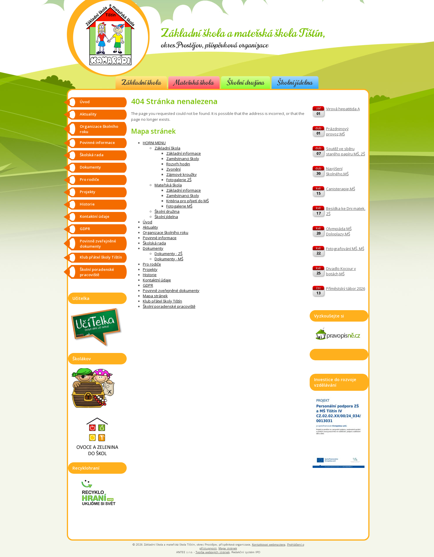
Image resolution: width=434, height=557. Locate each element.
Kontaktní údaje (157, 280)
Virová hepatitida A (343, 108)
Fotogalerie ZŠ (178, 179)
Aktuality (150, 227)
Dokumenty (153, 248)
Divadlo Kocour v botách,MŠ (341, 271)
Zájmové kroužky (181, 174)
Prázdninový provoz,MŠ (337, 131)
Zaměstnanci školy (182, 158)
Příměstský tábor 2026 (345, 288)
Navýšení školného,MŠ (337, 171)
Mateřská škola (194, 82)
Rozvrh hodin (178, 164)
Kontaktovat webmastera (268, 544)
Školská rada (154, 243)
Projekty (150, 269)
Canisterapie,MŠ (340, 188)
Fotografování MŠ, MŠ (345, 248)
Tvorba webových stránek (213, 552)
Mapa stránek (155, 295)
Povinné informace (160, 237)
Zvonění (173, 169)
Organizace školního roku (165, 232)
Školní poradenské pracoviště (169, 306)
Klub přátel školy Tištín (162, 301)
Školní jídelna (295, 82)
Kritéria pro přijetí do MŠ (187, 200)
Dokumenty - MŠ (169, 258)
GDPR (148, 285)
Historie (150, 274)
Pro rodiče (152, 264)
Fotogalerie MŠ (179, 206)
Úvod (147, 222)
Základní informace (183, 153)
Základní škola (141, 82)
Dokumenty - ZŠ (168, 253)
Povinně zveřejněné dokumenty (171, 290)
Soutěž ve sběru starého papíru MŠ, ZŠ (345, 151)
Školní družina (245, 82)
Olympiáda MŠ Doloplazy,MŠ (339, 231)
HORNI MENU (154, 142)
